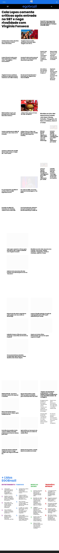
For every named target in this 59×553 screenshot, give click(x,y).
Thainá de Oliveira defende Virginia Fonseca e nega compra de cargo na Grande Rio (10, 452)
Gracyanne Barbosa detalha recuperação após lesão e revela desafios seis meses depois (16, 357)
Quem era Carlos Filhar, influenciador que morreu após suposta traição (40, 337)
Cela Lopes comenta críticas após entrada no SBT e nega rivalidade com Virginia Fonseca (19, 19)
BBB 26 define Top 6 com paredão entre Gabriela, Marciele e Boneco (9, 115)
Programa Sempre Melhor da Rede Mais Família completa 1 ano (52, 501)
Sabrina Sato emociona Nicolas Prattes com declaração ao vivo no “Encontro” (17, 274)
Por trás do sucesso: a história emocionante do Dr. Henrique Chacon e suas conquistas (53, 419)
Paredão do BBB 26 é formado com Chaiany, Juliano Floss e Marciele (8, 210)
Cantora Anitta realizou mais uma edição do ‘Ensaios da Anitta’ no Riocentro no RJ (23, 498)
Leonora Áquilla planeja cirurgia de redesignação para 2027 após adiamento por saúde (53, 137)
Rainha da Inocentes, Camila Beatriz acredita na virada (29, 451)
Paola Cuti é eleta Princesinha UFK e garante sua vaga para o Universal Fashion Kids (53, 405)
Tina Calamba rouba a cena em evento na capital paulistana (8, 512)
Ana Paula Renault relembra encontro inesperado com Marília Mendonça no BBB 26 (29, 210)
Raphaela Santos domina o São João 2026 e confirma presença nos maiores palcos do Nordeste (53, 74)
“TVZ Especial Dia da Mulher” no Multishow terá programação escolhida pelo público (52, 494)
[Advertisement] (20, 90)
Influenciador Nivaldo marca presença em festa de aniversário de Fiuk (8, 518)
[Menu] (8, 6)
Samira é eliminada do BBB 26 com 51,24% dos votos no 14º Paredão (10, 134)
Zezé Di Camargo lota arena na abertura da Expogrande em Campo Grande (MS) (48, 23)
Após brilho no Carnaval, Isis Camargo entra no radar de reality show (29, 433)
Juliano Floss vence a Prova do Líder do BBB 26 (29, 114)
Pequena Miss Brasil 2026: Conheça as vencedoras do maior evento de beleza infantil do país (43, 419)
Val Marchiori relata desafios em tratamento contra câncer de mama (10, 43)
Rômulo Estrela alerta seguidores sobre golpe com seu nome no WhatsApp (43, 136)
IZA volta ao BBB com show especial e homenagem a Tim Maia (29, 192)
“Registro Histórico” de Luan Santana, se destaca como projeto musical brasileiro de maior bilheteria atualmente (38, 512)
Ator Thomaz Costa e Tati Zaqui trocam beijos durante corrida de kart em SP (23, 504)
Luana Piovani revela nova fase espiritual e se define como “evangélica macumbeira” (9, 60)
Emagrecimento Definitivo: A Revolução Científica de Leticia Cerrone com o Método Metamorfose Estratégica (44, 407)
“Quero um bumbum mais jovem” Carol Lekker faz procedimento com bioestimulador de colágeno (48, 395)
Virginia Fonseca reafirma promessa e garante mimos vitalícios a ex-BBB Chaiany (10, 77)
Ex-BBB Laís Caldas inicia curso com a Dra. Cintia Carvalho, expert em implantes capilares (23, 511)
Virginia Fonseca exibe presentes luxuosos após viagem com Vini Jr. (28, 43)
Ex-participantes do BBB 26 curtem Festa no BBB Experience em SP (10, 192)
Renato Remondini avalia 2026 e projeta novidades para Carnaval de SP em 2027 (29, 396)
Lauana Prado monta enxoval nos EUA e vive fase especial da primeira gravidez (29, 60)
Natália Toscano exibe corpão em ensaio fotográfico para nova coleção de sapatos (9, 499)
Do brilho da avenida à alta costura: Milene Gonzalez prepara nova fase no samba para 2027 (10, 433)
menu (4, 2)
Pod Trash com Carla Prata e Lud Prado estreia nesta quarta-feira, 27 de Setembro (8, 506)
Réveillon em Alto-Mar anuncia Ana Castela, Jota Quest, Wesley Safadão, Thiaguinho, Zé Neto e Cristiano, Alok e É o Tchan (48, 119)
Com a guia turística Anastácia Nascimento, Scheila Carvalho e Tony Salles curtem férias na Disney (23, 519)
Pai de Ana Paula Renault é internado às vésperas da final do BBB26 (28, 77)
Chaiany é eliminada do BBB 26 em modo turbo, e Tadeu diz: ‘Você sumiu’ (10, 153)
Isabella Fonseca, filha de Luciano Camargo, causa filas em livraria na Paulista (53, 174)
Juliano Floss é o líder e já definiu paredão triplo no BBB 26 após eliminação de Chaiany (29, 134)
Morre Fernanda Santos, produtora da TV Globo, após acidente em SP (10, 414)
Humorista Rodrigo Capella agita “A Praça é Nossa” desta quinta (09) (52, 506)
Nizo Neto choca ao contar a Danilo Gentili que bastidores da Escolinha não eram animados (52, 519)
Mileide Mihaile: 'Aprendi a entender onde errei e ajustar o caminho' (10, 396)
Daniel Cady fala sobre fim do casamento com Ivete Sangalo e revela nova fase (43, 56)
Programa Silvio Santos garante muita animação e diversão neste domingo (52, 511)
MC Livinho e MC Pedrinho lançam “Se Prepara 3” (43, 71)
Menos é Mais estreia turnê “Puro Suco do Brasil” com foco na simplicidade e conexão (53, 55)
